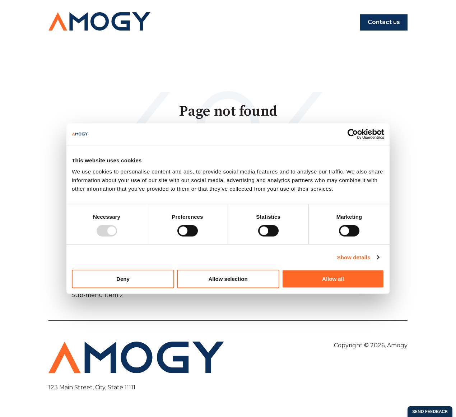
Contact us (384, 22)
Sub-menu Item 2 (97, 295)
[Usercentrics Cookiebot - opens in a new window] (352, 134)
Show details (354, 257)
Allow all (333, 279)
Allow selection (227, 279)
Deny (123, 279)
